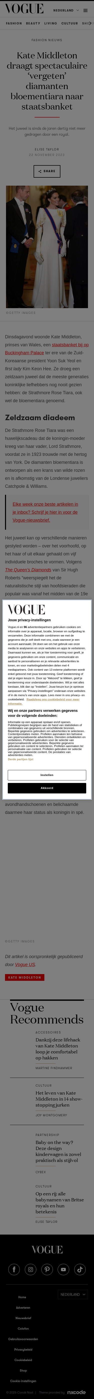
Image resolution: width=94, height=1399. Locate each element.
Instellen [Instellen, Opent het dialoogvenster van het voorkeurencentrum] (47, 774)
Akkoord (47, 787)
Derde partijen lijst (20, 759)
